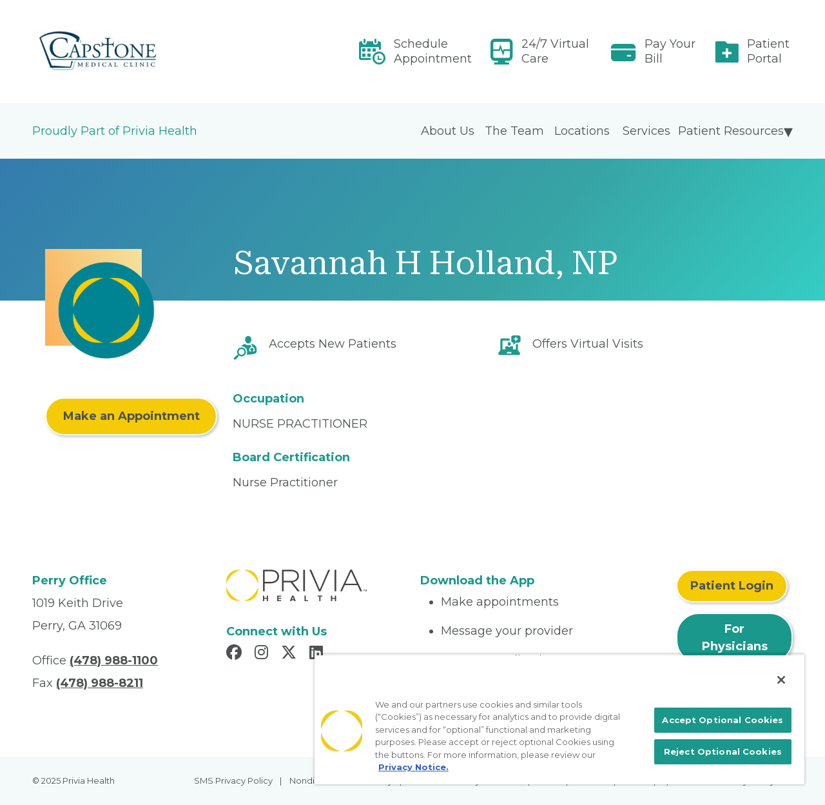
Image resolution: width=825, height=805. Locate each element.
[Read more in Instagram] (263, 654)
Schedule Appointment (433, 51)
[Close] (781, 680)
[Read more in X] (290, 654)
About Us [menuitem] (447, 131)
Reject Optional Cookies (723, 751)
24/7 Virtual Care (555, 51)
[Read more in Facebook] (236, 654)
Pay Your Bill (670, 51)
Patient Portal (768, 51)
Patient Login (731, 586)
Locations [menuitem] (582, 131)
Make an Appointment (131, 416)
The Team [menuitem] (514, 131)
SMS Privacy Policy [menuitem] (233, 780)
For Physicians (735, 637)
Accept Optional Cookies (722, 720)
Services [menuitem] (646, 131)
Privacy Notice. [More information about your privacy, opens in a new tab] (413, 767)
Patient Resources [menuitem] (731, 131)
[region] (559, 719)
